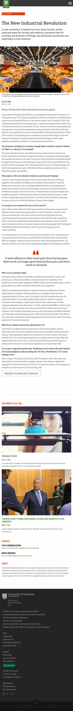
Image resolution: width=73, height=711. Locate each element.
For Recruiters (9, 686)
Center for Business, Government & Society (21, 611)
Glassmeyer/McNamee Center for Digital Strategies (24, 615)
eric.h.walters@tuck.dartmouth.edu (17, 556)
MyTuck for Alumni (10, 671)
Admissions (7, 636)
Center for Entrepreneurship (15, 618)
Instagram (3, 694)
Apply (5, 633)
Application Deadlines (12, 642)
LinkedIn (7, 694)
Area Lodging (8, 661)
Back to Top (36, 702)
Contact (6, 652)
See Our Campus (9, 658)
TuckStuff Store (9, 674)
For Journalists (9, 689)
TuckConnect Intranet (12, 677)
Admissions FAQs (9, 646)
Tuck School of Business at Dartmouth (6, 4)
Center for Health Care (12, 621)
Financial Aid (8, 639)
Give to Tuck (9, 665)
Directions (7, 655)
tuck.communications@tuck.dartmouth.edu (20, 548)
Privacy (64, 706)
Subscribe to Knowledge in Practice (21, 373)
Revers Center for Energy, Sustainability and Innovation (26, 627)
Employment (8, 683)
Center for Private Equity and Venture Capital (22, 624)
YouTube (12, 694)
